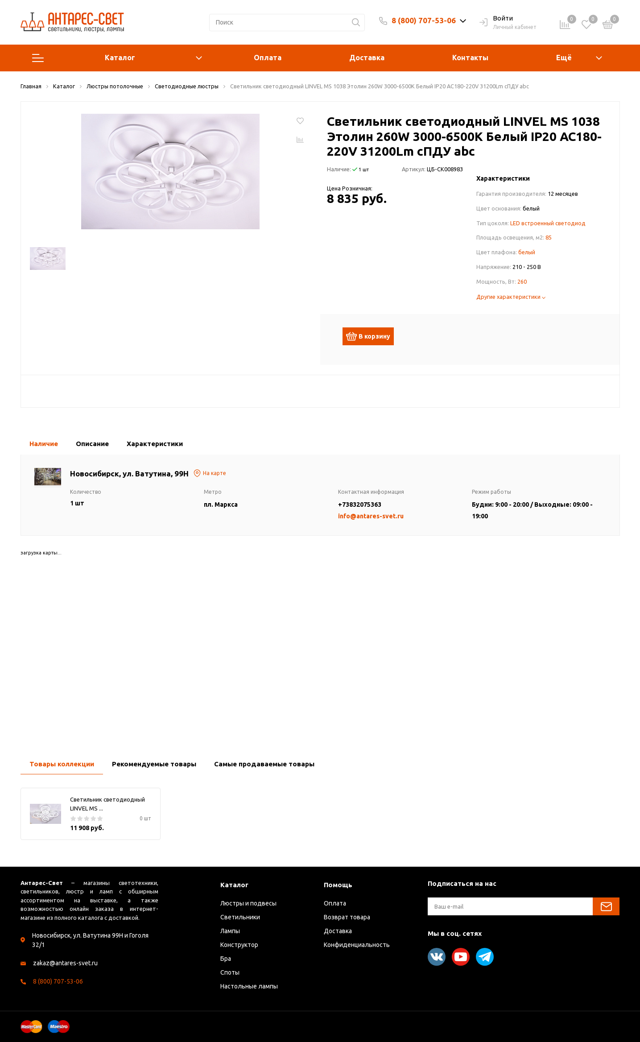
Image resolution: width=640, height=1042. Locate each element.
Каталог (117, 58)
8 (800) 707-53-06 (424, 20)
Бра (225, 958)
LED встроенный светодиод (548, 223)
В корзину (373, 336)
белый (526, 252)
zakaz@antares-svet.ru (65, 963)
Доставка (366, 58)
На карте (209, 473)
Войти (496, 18)
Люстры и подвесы (248, 903)
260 (522, 281)
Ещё (564, 58)
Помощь (338, 885)
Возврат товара (347, 917)
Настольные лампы (249, 986)
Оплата (267, 58)
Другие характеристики (510, 297)
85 (548, 237)
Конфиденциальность (357, 944)
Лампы (230, 930)
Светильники (240, 917)
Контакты (470, 58)
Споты (229, 972)
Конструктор (239, 944)
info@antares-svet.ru (371, 516)
